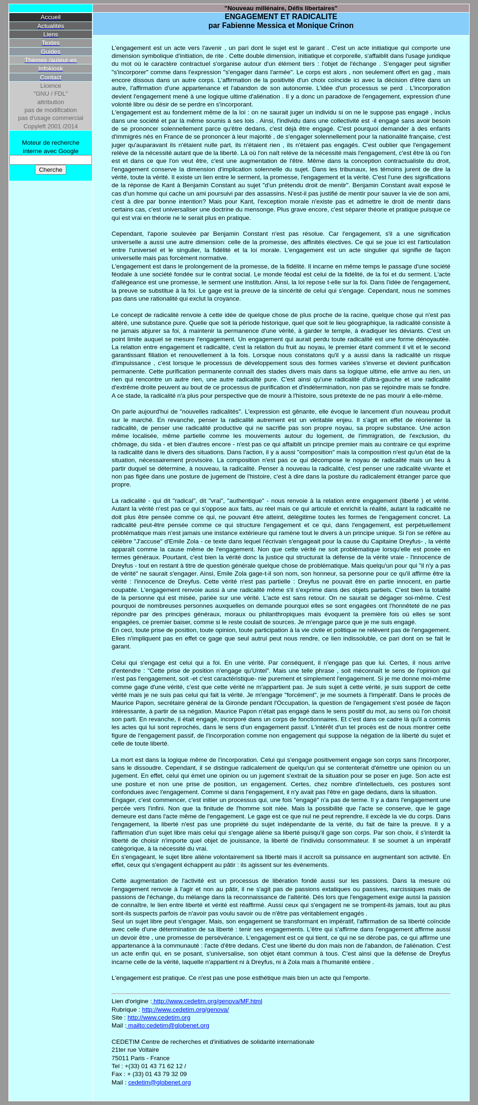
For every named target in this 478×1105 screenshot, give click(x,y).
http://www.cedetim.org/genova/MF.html (207, 1001)
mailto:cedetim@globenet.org (168, 1025)
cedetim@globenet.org (159, 1082)
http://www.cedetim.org (158, 1017)
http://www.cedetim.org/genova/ (185, 1009)
